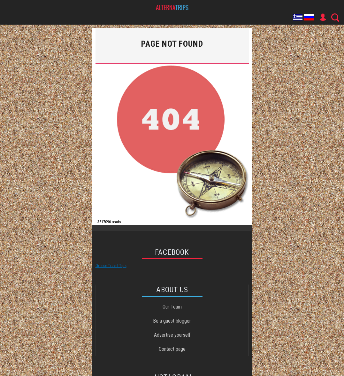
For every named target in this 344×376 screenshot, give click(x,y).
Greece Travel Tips (111, 265)
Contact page (172, 349)
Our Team (172, 307)
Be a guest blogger (172, 321)
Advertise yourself (172, 335)
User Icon (322, 17)
